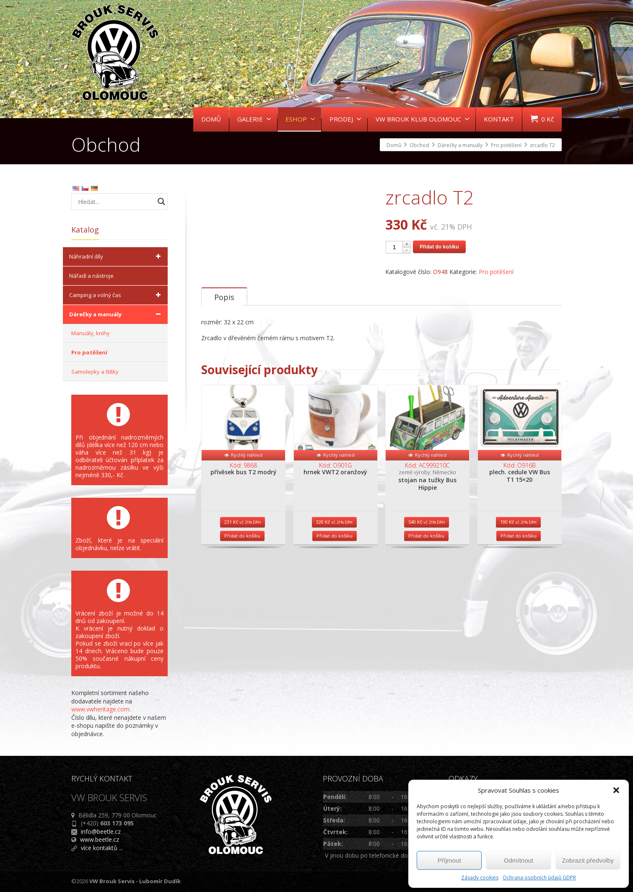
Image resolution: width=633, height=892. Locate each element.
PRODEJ (345, 119)
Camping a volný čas (116, 295)
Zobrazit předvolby (588, 860)
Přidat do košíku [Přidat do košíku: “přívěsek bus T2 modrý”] (242, 610)
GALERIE (254, 119)
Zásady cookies (479, 877)
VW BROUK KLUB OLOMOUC (423, 119)
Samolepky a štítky (95, 371)
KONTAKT (499, 119)
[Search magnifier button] (161, 201)
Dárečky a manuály (116, 314)
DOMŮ (211, 119)
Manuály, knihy (90, 333)
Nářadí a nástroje (91, 275)
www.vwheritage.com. (101, 709)
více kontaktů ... (102, 848)
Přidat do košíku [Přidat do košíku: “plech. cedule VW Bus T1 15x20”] (519, 610)
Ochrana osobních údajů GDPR (539, 877)
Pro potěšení (496, 272)
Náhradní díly (116, 256)
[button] (616, 790)
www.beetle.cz (99, 839)
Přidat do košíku (439, 247)
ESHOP (300, 119)
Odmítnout (518, 860)
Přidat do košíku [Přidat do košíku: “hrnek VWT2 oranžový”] (334, 610)
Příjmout (449, 860)
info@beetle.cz (101, 831)
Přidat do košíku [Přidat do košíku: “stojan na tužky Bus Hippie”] (426, 610)
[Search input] (115, 201)
